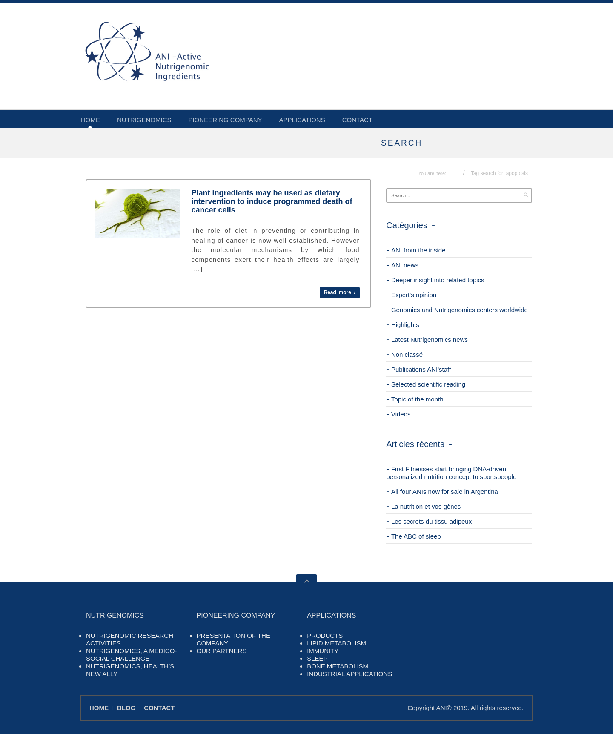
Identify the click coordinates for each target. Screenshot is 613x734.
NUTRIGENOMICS (144, 120)
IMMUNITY (322, 650)
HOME (90, 120)
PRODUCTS (325, 635)
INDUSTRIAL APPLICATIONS (349, 673)
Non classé (407, 354)
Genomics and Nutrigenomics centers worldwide (459, 309)
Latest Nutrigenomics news (429, 339)
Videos (401, 414)
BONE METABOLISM (337, 666)
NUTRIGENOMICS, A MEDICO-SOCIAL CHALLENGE (131, 654)
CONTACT (357, 120)
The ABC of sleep (416, 536)
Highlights (405, 324)
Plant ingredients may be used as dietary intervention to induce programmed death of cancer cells (272, 201)
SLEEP (317, 658)
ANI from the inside (418, 250)
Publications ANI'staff (421, 369)
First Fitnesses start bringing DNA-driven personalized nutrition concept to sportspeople (451, 472)
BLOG (126, 707)
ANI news (404, 265)
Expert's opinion (413, 294)
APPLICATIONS (302, 120)
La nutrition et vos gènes (426, 506)
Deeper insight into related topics (437, 280)
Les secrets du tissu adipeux (431, 521)
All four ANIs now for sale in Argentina (444, 491)
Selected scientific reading (428, 384)
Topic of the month (417, 399)
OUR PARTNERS (222, 650)
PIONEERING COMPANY (225, 120)
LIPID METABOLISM (336, 643)
